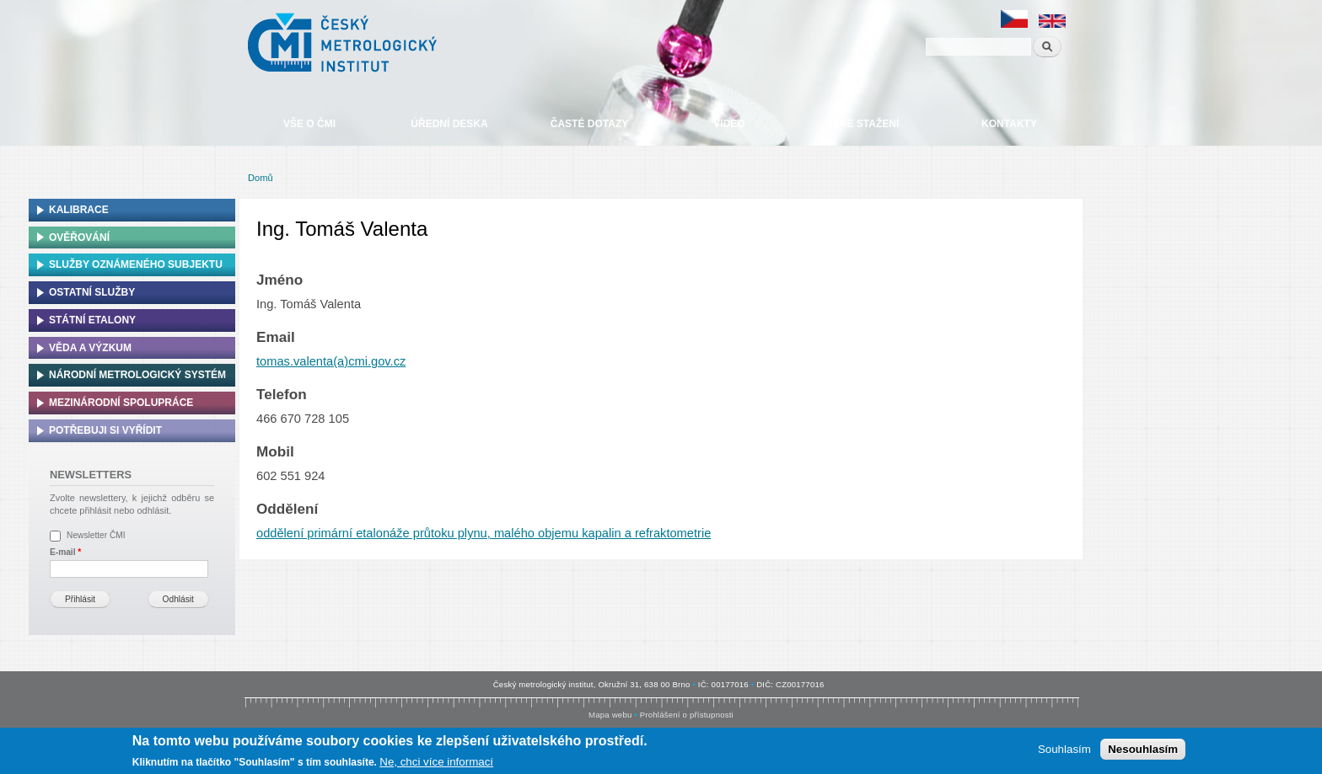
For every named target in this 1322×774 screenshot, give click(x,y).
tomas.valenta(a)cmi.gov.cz (331, 361)
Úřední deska (449, 124)
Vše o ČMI (309, 124)
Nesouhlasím (1143, 750)
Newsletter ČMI (96, 535)
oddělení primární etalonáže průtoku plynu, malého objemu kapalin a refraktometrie (483, 533)
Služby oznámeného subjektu (136, 264)
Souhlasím (1064, 750)
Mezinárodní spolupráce (121, 402)
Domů (260, 178)
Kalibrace (79, 210)
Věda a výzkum (90, 348)
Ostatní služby (92, 292)
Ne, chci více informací (436, 762)
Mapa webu (609, 714)
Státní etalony (92, 320)
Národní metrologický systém (137, 375)
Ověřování (79, 237)
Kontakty (1009, 124)
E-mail (65, 552)
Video (728, 124)
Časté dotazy (589, 124)
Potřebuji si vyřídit (105, 430)
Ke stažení (869, 124)
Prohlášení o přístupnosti (687, 714)
